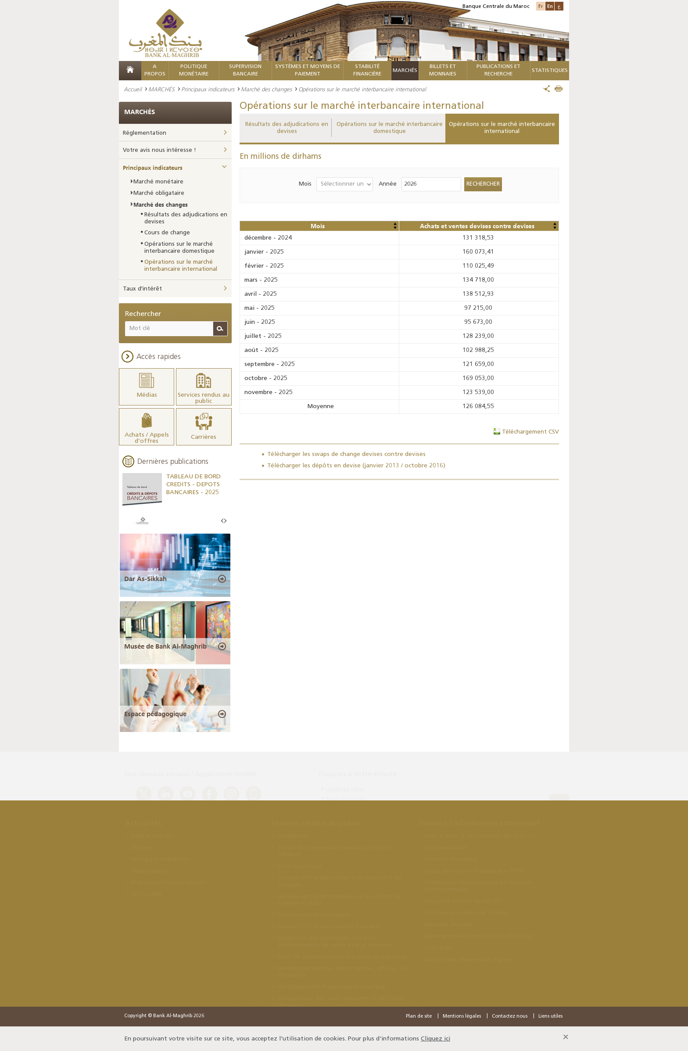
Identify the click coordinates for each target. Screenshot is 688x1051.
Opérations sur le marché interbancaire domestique (390, 128)
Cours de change (167, 233)
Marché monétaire (158, 182)
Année (388, 184)
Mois (305, 184)
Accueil (133, 89)
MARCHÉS (405, 70)
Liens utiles (550, 1015)
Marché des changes (266, 89)
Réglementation (144, 133)
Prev (222, 521)
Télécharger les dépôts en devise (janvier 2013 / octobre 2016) (356, 466)
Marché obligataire (158, 193)
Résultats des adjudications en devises (286, 128)
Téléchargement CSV (530, 432)
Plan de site (419, 1015)
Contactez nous (509, 1015)
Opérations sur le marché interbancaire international (502, 128)
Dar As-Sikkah (145, 578)
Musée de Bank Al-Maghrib (165, 645)
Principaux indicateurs (207, 89)
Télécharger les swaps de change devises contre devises (346, 454)
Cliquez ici (435, 1038)
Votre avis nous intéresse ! (159, 150)
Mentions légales (462, 1015)
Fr (540, 6)
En (550, 6)
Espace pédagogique (155, 713)
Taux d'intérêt (142, 289)
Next (225, 521)
